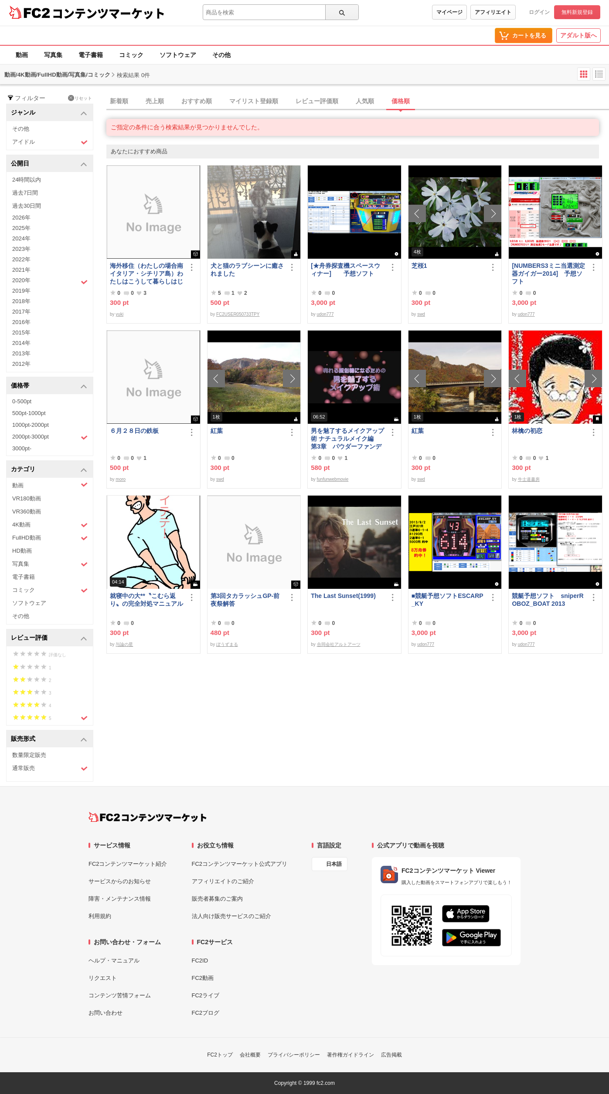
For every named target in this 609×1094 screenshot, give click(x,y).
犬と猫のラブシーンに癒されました (247, 269)
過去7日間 (25, 192)
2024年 (21, 238)
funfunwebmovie (333, 479)
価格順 (400, 101)
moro (121, 479)
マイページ (449, 12)
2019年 (21, 290)
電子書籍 (90, 54)
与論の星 (124, 644)
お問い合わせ (105, 1013)
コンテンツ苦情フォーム (119, 995)
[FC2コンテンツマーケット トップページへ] (147, 817)
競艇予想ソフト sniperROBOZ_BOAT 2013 (547, 599)
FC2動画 (203, 978)
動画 (22, 54)
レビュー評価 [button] (49, 638)
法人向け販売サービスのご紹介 (231, 916)
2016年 (21, 322)
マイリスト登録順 (253, 101)
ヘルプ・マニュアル (113, 960)
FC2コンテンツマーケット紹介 (127, 864)
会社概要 (250, 1055)
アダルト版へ (578, 35)
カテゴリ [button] (49, 470)
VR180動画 (26, 498)
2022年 (21, 259)
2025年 (21, 228)
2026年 (21, 217)
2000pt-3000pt (50, 437)
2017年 (21, 311)
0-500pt (21, 401)
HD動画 (22, 550)
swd (421, 314)
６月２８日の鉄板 (134, 430)
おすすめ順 (196, 101)
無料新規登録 (577, 12)
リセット (80, 98)
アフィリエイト (493, 12)
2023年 (21, 249)
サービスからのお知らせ (119, 881)
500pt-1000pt (29, 413)
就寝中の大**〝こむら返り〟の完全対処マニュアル (146, 599)
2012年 (21, 364)
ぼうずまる (227, 644)
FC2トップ (220, 1055)
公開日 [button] (49, 164)
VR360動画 (26, 511)
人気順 (365, 101)
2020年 (50, 281)
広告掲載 (391, 1055)
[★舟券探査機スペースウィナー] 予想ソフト (345, 269)
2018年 (21, 301)
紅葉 (217, 430)
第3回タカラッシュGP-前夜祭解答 (245, 599)
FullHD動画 (50, 538)
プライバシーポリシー (294, 1055)
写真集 (53, 54)
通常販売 (50, 768)
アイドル (50, 142)
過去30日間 (26, 206)
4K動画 (50, 525)
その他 (221, 54)
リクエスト (102, 978)
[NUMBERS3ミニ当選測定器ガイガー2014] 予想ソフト (548, 273)
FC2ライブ (206, 995)
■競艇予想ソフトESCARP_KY (447, 599)
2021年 (21, 270)
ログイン (539, 12)
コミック (131, 54)
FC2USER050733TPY (238, 314)
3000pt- (21, 448)
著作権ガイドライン (350, 1055)
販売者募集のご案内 (217, 898)
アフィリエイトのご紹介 (223, 881)
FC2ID (200, 960)
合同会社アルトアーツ (339, 644)
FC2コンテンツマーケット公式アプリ (240, 864)
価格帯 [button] (49, 386)
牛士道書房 (529, 479)
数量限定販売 (29, 755)
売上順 (155, 101)
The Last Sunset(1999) (343, 595)
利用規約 (99, 916)
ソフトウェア (178, 54)
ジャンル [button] (49, 113)
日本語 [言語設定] (334, 864)
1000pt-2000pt (30, 425)
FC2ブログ (206, 1013)
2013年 (21, 353)
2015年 (21, 332)
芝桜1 (419, 265)
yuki (119, 314)
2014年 (21, 343)
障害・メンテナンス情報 (119, 898)
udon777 (325, 314)
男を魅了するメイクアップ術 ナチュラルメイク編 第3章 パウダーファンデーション (347, 438)
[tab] (357, 101)
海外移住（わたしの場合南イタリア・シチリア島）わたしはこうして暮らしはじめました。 (146, 273)
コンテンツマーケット (108, 13)
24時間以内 (26, 179)
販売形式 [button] (49, 739)
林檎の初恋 (527, 430)
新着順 (119, 101)
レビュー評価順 (317, 101)
